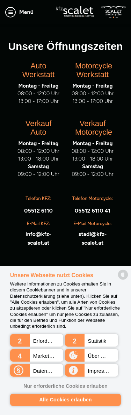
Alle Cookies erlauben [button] (65, 399)
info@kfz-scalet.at (38, 238)
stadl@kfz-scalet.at (93, 238)
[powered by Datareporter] (123, 274)
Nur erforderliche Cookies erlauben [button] (65, 386)
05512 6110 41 (93, 210)
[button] (36, 340)
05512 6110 (38, 210)
